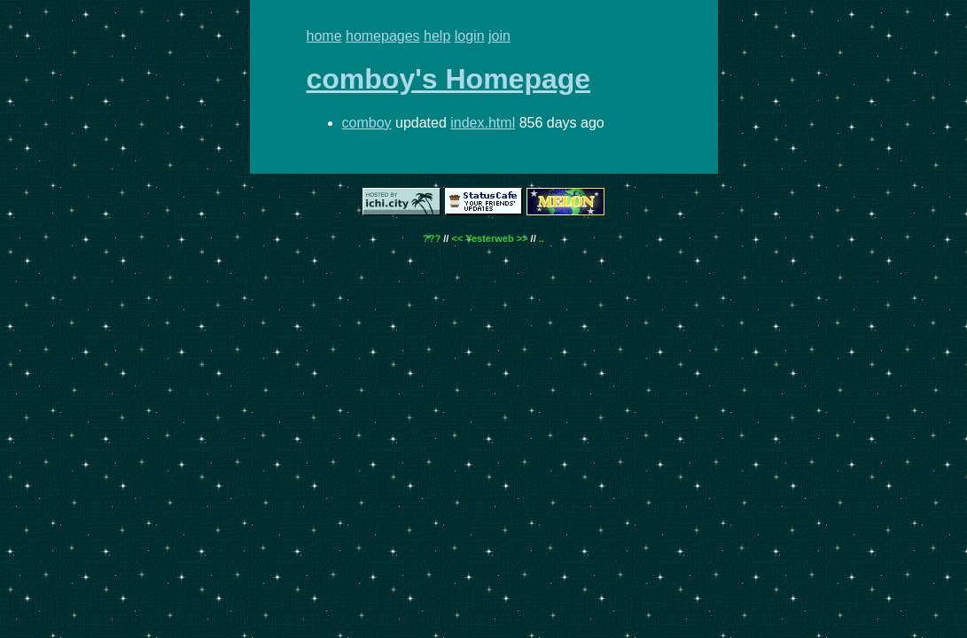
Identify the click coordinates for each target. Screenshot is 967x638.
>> (522, 238)
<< (457, 238)
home (324, 35)
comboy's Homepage (449, 79)
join (499, 35)
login (470, 35)
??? (432, 238)
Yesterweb (489, 238)
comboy (367, 122)
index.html (482, 122)
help (437, 35)
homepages (383, 35)
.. (541, 238)
